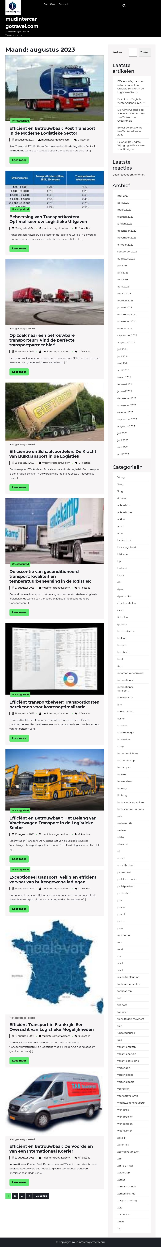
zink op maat (125, 1165)
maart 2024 (124, 377)
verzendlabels (125, 1081)
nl (118, 851)
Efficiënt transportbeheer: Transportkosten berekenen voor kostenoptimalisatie (54, 704)
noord (121, 858)
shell (120, 963)
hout (120, 659)
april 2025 (123, 286)
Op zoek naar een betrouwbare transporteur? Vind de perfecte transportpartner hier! (42, 340)
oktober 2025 (125, 244)
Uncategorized (20, 120)
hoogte (121, 645)
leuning (122, 788)
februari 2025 (125, 300)
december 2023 (126, 398)
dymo (120, 589)
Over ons (49, 4)
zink (119, 1158)
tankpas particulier (128, 984)
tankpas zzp (124, 990)
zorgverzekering (127, 1200)
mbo (120, 816)
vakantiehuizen (126, 1046)
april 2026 (123, 202)
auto (120, 533)
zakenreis (123, 1144)
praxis (120, 921)
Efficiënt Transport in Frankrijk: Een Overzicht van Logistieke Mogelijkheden (51, 1027)
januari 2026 (124, 223)
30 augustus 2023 (24, 228)
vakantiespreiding (128, 1060)
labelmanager (125, 732)
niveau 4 (122, 844)
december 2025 (126, 230)
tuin (119, 1025)
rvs (119, 956)
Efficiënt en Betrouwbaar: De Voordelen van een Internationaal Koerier (51, 1149)
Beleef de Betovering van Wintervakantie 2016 (130, 131)
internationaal (125, 680)
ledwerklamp (125, 781)
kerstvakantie (125, 697)
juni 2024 (122, 356)
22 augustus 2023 (24, 1157)
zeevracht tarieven (128, 1151)
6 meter (122, 498)
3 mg (120, 484)
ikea (119, 666)
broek (120, 575)
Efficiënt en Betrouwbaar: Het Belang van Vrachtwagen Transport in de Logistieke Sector (53, 823)
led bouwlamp (126, 760)
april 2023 (123, 454)
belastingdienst (126, 547)
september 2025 (127, 251)
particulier (123, 893)
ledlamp (122, 774)
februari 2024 (125, 384)
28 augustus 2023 (24, 462)
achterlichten (125, 512)
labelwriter (123, 739)
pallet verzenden (127, 879)
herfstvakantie (126, 631)
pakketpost (124, 872)
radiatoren (123, 935)
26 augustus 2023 (24, 713)
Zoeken (117, 52)
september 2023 (127, 419)
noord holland (125, 865)
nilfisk (120, 837)
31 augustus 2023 (24, 139)
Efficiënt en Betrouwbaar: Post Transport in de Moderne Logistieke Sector (52, 131)
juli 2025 (122, 265)
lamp (120, 746)
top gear (122, 1011)
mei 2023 (122, 447)
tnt (119, 998)
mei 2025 (122, 279)
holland (122, 638)
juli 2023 (122, 433)
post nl (121, 907)
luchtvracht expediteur (131, 802)
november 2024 (126, 321)
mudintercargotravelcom (55, 139)
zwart (120, 1221)
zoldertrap (123, 1172)
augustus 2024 (126, 342)
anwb (120, 526)
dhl (119, 582)
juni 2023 (122, 440)
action (121, 519)
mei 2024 (122, 363)
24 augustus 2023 (24, 888)
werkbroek (123, 1109)
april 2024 (123, 370)
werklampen (125, 1123)
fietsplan (122, 617)
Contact (63, 4)
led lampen (124, 767)
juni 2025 (122, 272)
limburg (122, 795)
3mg (120, 491)
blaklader (123, 554)
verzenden (123, 1067)
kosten (121, 718)
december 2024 (126, 314)
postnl (121, 914)
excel (120, 610)
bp (119, 561)
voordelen (123, 1088)
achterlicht (123, 505)
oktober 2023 (125, 412)
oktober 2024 (125, 328)
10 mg (121, 477)
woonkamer (124, 1130)
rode (120, 942)
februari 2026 (125, 216)
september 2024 (127, 335)
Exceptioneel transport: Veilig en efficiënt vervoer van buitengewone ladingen (52, 879)
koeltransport (125, 711)
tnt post (122, 1004)
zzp (119, 1228)
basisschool (124, 540)
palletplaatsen (126, 886)
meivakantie (124, 823)
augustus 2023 (126, 426)
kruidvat (122, 725)
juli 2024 (122, 349)
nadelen (122, 830)
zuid (120, 1207)
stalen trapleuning (128, 976)
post (120, 900)
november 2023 (126, 405)
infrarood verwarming (130, 672)
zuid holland (124, 1214)
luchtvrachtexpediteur (130, 809)
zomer (121, 1179)
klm (119, 704)
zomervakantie (126, 1193)
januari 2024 (124, 391)
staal (120, 970)
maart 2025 (124, 293)
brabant (122, 568)
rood (120, 949)
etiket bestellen (126, 603)
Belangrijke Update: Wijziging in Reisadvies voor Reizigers (131, 145)
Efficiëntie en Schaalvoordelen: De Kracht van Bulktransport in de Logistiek (52, 454)
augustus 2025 (126, 258)
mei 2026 (122, 195)
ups (119, 1039)
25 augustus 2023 (24, 834)
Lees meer (20, 161)
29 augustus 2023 (24, 351)
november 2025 (126, 237)
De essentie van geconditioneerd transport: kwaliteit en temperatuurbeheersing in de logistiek (50, 576)
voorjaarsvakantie (127, 1095)
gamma (122, 624)
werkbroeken (125, 1116)
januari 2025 (124, 307)
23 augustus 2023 (24, 1036)
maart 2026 (124, 209)
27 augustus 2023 (24, 587)
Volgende (41, 1195)
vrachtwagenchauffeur (131, 1102)
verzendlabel (125, 1074)
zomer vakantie (126, 1186)
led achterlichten (127, 753)
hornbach (123, 652)
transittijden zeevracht (130, 1018)
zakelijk (121, 1137)
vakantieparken (126, 1053)
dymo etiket (124, 596)
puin (120, 928)
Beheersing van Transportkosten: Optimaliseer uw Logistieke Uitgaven (48, 219)
